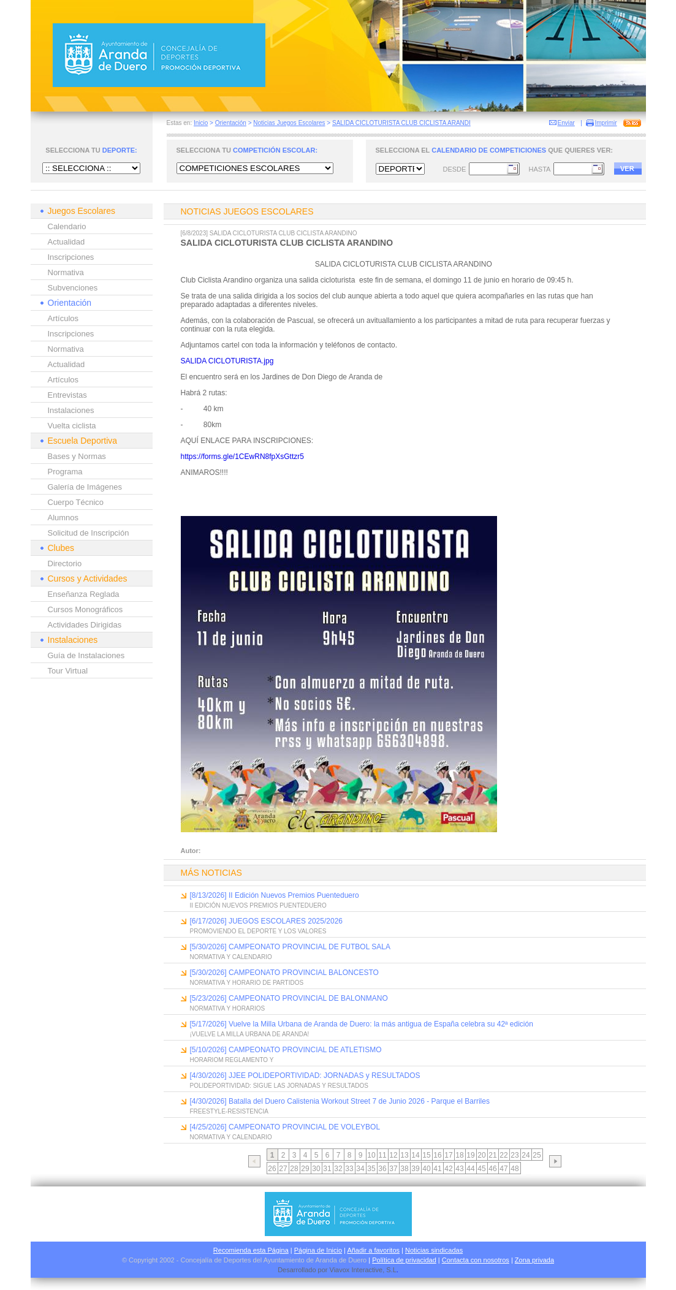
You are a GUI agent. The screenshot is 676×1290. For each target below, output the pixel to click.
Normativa (66, 272)
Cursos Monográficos (85, 609)
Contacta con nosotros (475, 1260)
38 (404, 1168)
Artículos (63, 318)
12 (393, 1155)
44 (470, 1168)
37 (393, 1168)
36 (382, 1168)
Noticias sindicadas (434, 1250)
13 (404, 1155)
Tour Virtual (68, 670)
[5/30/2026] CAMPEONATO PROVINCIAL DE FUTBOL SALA (290, 947)
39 (415, 1168)
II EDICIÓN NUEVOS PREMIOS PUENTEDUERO (258, 905)
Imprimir (606, 123)
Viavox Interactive (356, 1269)
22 (503, 1155)
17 (448, 1155)
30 (316, 1168)
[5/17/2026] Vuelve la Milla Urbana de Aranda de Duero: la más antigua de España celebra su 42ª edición (361, 1024)
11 (382, 1155)
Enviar (566, 123)
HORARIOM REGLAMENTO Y (232, 1060)
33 (349, 1168)
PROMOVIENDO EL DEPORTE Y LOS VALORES (258, 931)
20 (481, 1155)
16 (437, 1155)
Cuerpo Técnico (76, 502)
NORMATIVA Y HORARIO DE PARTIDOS (247, 982)
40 (426, 1168)
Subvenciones (73, 287)
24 (526, 1155)
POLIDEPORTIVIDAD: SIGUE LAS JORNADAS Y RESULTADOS (279, 1085)
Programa (65, 471)
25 (537, 1155)
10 (371, 1155)
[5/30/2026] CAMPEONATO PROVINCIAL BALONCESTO (284, 972)
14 (415, 1155)
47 (503, 1168)
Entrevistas (67, 395)
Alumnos (63, 517)
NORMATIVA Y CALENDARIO (231, 957)
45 (481, 1168)
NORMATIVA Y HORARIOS (227, 1008)
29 (305, 1168)
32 (338, 1168)
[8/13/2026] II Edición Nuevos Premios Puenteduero (274, 895)
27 (283, 1168)
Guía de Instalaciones (86, 655)
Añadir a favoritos (373, 1250)
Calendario (67, 226)
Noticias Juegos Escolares (289, 123)
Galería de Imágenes (85, 486)
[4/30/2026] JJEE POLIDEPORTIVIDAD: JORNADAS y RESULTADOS (305, 1075)
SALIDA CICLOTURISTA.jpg (227, 361)
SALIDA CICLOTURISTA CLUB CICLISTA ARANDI (401, 123)
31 (327, 1168)
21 (492, 1155)
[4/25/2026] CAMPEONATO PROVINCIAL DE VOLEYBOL (285, 1127)
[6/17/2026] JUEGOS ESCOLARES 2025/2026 (266, 921)
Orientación (230, 123)
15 (426, 1155)
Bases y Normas (77, 456)
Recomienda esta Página (251, 1250)
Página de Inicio (318, 1250)
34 (360, 1168)
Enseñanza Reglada (84, 594)
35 (371, 1168)
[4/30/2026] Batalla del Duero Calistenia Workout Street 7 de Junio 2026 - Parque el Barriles (340, 1101)
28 (294, 1168)
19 (470, 1155)
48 (514, 1168)
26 (272, 1168)
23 (514, 1155)
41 (437, 1168)
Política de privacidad (404, 1260)
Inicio (201, 123)
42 (448, 1168)
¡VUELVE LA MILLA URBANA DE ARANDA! (250, 1034)
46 (492, 1168)
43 (459, 1168)
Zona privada (534, 1260)
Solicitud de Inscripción (88, 532)
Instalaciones (71, 410)
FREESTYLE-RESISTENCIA (229, 1111)
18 (459, 1155)
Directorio (65, 563)
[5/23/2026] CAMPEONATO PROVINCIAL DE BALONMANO (289, 998)
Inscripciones (71, 257)
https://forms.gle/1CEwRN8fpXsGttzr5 (242, 456)
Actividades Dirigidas (85, 624)
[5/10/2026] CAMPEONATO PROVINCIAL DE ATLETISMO (286, 1049)
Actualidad (66, 241)
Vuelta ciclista (72, 425)
